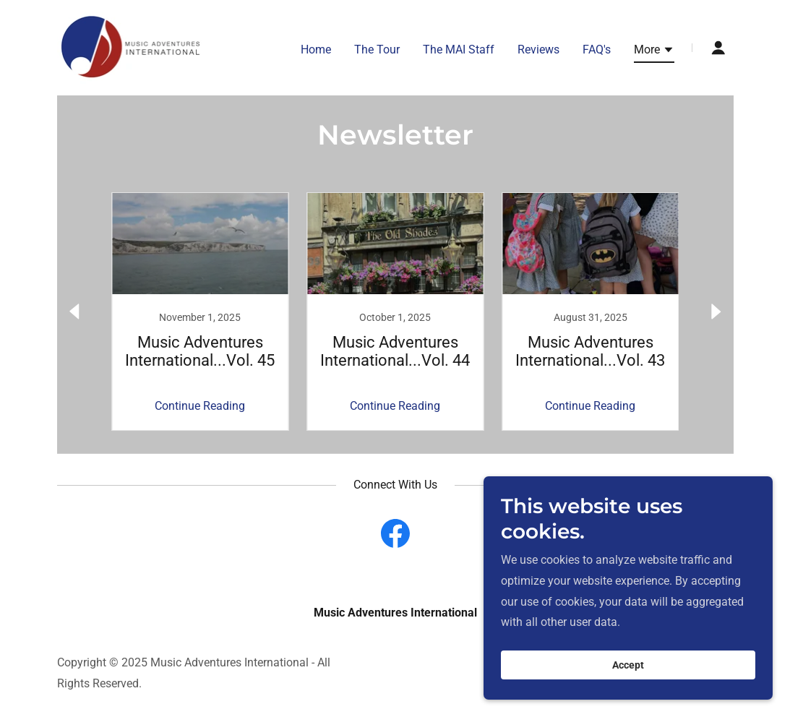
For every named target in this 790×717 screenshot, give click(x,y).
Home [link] (316, 49)
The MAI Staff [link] (458, 49)
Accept (628, 665)
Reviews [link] (538, 49)
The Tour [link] (377, 49)
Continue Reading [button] (200, 406)
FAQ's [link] (597, 49)
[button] (654, 52)
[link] (131, 46)
